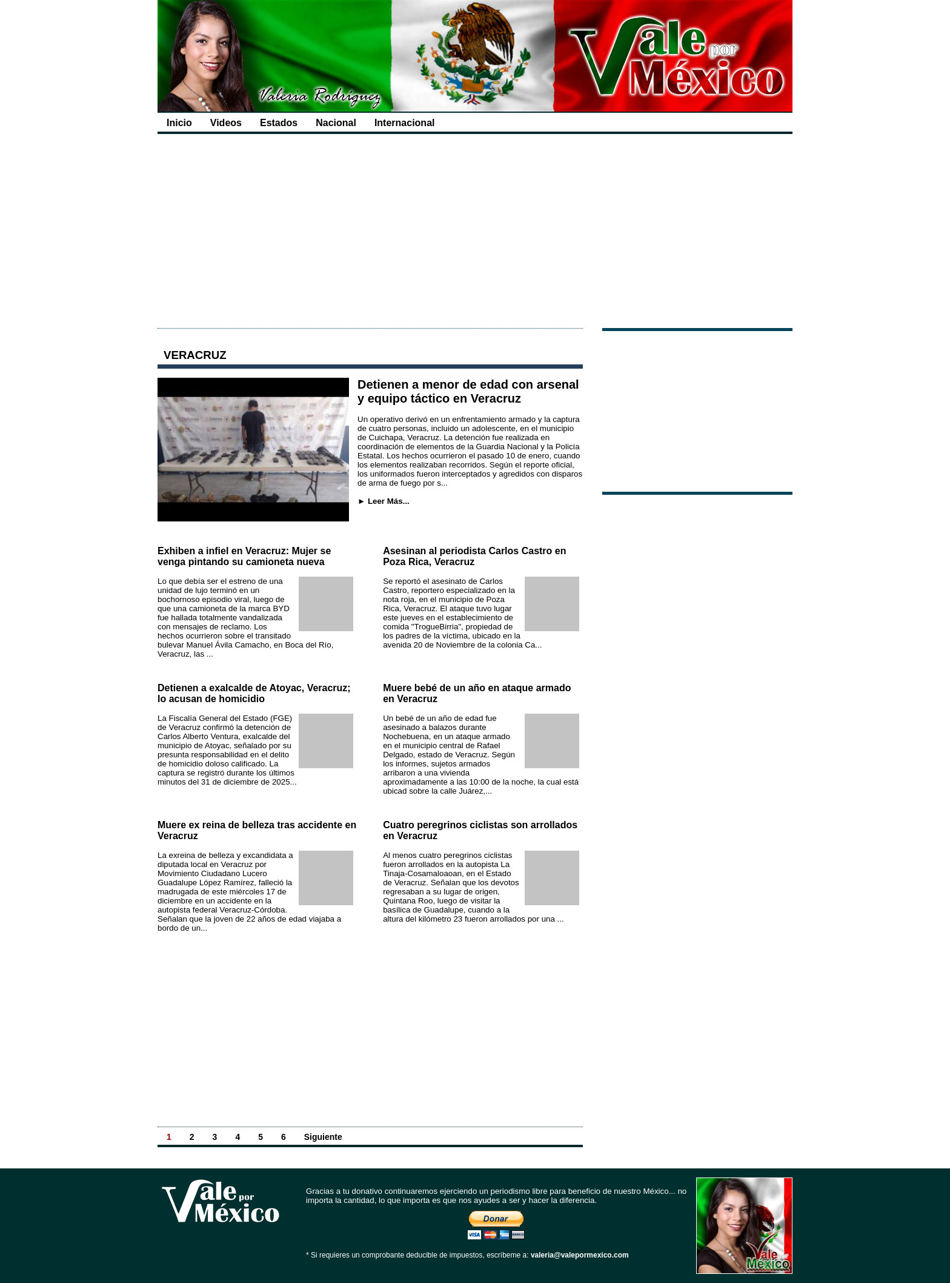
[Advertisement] (475, 231)
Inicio (179, 123)
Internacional (404, 123)
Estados (278, 123)
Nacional (336, 123)
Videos (226, 123)
